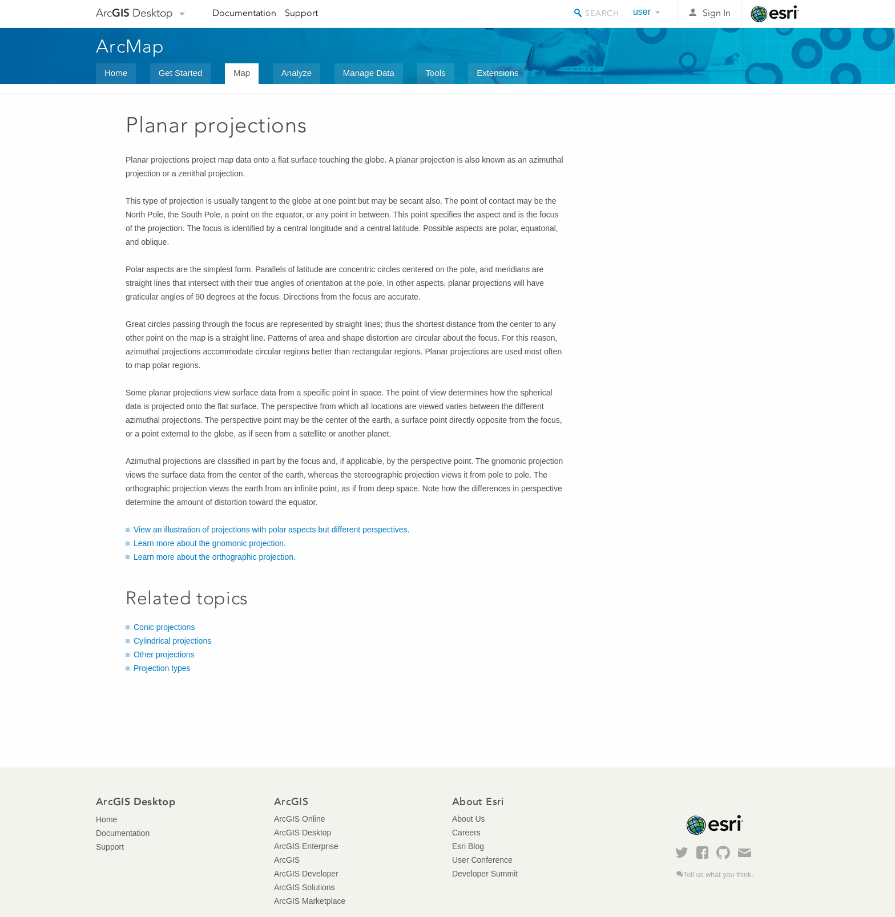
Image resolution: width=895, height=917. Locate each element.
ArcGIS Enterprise (306, 846)
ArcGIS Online (299, 818)
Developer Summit (485, 873)
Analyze (296, 73)
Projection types (162, 668)
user (642, 12)
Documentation (244, 12)
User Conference (482, 860)
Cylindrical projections (172, 640)
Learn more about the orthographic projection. (215, 556)
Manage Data (368, 73)
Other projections (164, 654)
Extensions (497, 73)
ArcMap (130, 46)
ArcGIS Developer (306, 873)
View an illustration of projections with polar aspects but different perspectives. (272, 529)
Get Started (181, 73)
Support (301, 12)
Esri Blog (468, 846)
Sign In (717, 12)
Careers (466, 832)
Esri (775, 13)
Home (115, 73)
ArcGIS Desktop (302, 832)
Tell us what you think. (718, 875)
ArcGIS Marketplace (309, 901)
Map (241, 73)
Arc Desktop (134, 12)
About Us (468, 818)
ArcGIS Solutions (304, 887)
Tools (435, 73)
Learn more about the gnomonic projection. (210, 543)
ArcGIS (287, 860)
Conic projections (164, 627)
